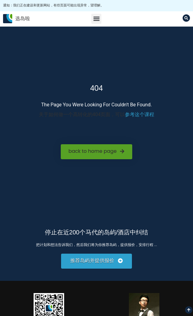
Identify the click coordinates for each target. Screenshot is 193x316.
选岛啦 (22, 18)
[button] (96, 19)
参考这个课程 (139, 114)
